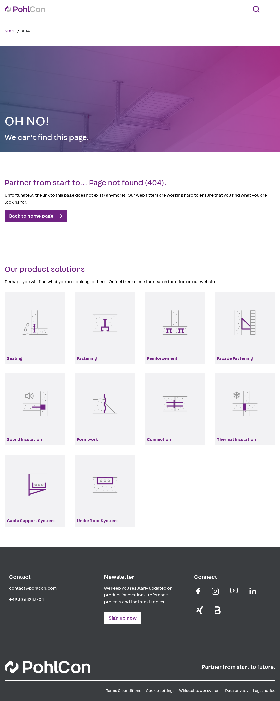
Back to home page (31, 216)
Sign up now (123, 618)
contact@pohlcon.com (33, 588)
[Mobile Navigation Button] (270, 9)
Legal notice (264, 691)
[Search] (256, 9)
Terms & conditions (123, 691)
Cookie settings (160, 691)
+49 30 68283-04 (26, 599)
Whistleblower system (200, 691)
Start (10, 31)
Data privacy (236, 691)
